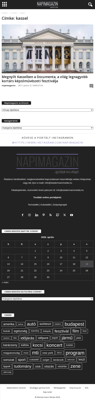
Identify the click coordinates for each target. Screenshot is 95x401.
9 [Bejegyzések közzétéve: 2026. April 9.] (48, 257)
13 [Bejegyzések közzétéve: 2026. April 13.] (8, 264)
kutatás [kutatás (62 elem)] (69, 345)
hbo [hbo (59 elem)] (15, 338)
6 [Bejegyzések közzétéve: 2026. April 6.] (8, 257)
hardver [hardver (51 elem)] (6, 338)
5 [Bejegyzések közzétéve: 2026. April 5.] (86, 251)
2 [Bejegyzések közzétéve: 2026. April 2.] (48, 251)
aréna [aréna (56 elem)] (20, 324)
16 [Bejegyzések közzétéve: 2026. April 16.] (48, 264)
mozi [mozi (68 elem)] (25, 353)
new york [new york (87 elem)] (47, 352)
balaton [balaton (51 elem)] (58, 324)
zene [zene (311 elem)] (76, 366)
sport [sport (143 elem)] (22, 360)
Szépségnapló (60, 204)
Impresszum (75, 387)
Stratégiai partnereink (40, 387)
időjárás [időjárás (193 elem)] (27, 338)
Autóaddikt (45, 204)
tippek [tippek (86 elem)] (6, 366)
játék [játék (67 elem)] (78, 338)
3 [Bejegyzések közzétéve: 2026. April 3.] (61, 251)
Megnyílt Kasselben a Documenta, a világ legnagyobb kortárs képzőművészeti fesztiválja (45, 79)
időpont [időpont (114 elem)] (43, 338)
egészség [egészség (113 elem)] (20, 331)
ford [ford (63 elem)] (84, 331)
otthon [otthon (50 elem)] (59, 353)
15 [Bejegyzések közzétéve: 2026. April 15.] (35, 264)
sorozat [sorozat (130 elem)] (8, 360)
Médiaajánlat (60, 387)
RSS (86, 387)
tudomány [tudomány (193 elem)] (22, 366)
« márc (5, 282)
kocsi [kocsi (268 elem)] (38, 345)
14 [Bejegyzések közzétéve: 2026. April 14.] (22, 264)
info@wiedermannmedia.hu (58, 183)
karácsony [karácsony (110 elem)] (10, 345)
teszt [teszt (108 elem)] (81, 359)
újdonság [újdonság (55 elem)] (7, 372)
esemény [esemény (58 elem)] (35, 331)
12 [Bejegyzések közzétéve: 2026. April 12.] (87, 257)
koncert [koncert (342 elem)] (54, 345)
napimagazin (9, 85)
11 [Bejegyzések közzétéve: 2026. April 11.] (74, 257)
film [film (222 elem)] (75, 331)
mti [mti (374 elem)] (35, 352)
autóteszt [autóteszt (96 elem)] (45, 324)
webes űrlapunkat (82, 179)
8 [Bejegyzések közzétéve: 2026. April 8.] (35, 257)
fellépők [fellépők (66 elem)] (47, 331)
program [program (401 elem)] (75, 353)
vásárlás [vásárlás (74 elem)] (62, 366)
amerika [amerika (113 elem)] (8, 324)
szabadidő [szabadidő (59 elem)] (34, 359)
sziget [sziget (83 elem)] (46, 359)
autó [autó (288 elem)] (31, 324)
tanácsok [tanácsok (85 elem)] (58, 359)
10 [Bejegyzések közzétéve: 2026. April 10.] (61, 257)
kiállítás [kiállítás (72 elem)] (25, 345)
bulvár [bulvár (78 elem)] (6, 331)
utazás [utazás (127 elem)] (49, 366)
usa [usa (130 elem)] (38, 366)
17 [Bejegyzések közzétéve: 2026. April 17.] (61, 264)
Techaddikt (33, 204)
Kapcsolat (47, 392)
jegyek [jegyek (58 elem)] (55, 338)
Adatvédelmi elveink (16, 387)
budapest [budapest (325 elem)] (74, 324)
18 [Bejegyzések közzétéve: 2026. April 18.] (74, 264)
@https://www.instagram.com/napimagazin (47, 142)
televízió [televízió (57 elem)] (71, 359)
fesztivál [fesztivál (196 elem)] (61, 331)
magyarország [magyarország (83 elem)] (11, 352)
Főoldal (4, 13)
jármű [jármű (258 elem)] (67, 337)
